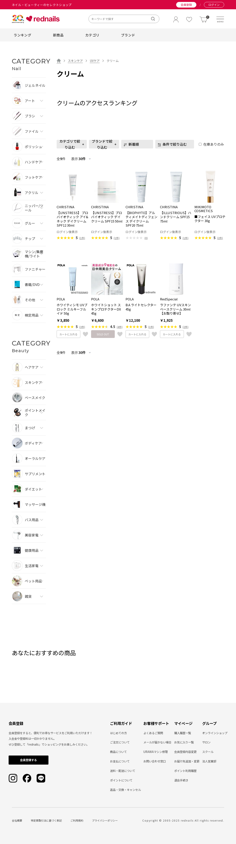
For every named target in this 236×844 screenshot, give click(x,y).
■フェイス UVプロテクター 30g (209, 219)
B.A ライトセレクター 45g (141, 307)
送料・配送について (122, 771)
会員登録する (28, 760)
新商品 (58, 35)
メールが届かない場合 (157, 742)
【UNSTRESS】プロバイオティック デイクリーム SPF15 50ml (107, 217)
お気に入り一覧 (184, 742)
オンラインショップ (214, 733)
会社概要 (17, 820)
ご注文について (120, 742)
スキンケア (75, 60)
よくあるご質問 (153, 733)
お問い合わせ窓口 (154, 761)
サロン (206, 742)
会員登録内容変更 (185, 752)
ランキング (22, 35)
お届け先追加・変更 (186, 761)
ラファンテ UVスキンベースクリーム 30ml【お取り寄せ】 (175, 309)
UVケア (95, 60)
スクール (207, 752)
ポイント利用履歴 (185, 771)
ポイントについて (121, 780)
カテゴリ (92, 35)
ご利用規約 (76, 820)
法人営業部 (209, 761)
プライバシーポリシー (105, 820)
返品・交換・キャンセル (125, 790)
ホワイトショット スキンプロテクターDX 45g (106, 309)
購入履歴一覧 (182, 733)
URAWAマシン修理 (155, 752)
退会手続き (181, 780)
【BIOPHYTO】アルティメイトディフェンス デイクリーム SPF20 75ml (141, 219)
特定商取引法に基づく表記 (46, 820)
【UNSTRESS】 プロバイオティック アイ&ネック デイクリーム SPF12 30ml (72, 219)
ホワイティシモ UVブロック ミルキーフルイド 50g (72, 309)
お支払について (120, 761)
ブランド (128, 35)
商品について (118, 752)
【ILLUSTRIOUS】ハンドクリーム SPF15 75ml (175, 217)
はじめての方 (118, 733)
